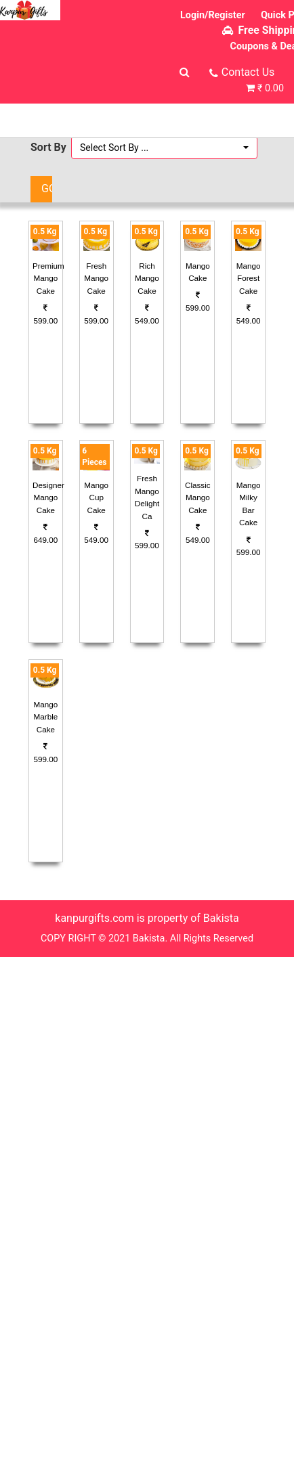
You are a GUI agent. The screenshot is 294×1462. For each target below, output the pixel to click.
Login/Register (212, 15)
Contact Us (248, 72)
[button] (164, 147)
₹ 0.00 (270, 88)
